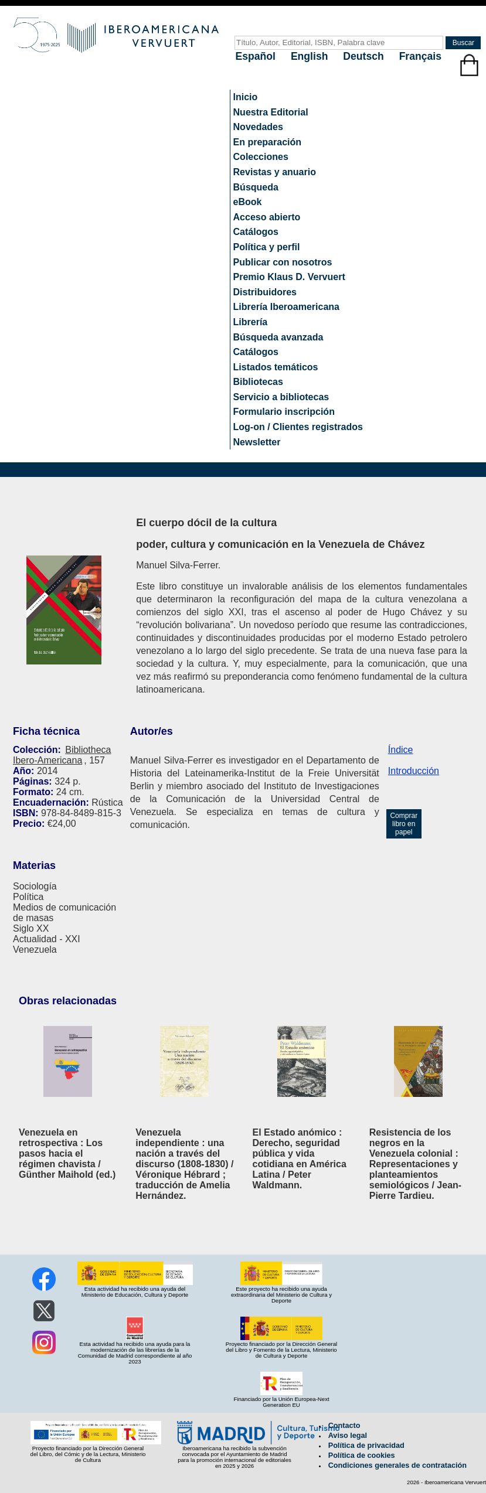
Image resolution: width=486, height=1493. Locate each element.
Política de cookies (361, 1455)
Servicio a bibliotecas (281, 397)
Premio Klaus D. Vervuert (289, 277)
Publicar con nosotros (282, 262)
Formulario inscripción (284, 412)
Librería (250, 322)
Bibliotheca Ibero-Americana (62, 755)
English (311, 56)
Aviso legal (347, 1435)
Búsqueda (255, 187)
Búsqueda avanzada (278, 337)
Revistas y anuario (274, 172)
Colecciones (260, 157)
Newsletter (257, 442)
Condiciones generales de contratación (397, 1465)
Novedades (258, 127)
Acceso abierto (267, 217)
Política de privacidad (366, 1445)
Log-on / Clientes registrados (298, 427)
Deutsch (364, 56)
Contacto (344, 1426)
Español (257, 56)
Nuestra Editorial (270, 112)
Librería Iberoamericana (286, 307)
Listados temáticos (275, 367)
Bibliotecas (258, 382)
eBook (247, 202)
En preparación (267, 142)
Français (420, 56)
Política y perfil (266, 247)
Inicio (245, 97)
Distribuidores (265, 292)
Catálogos (255, 232)
